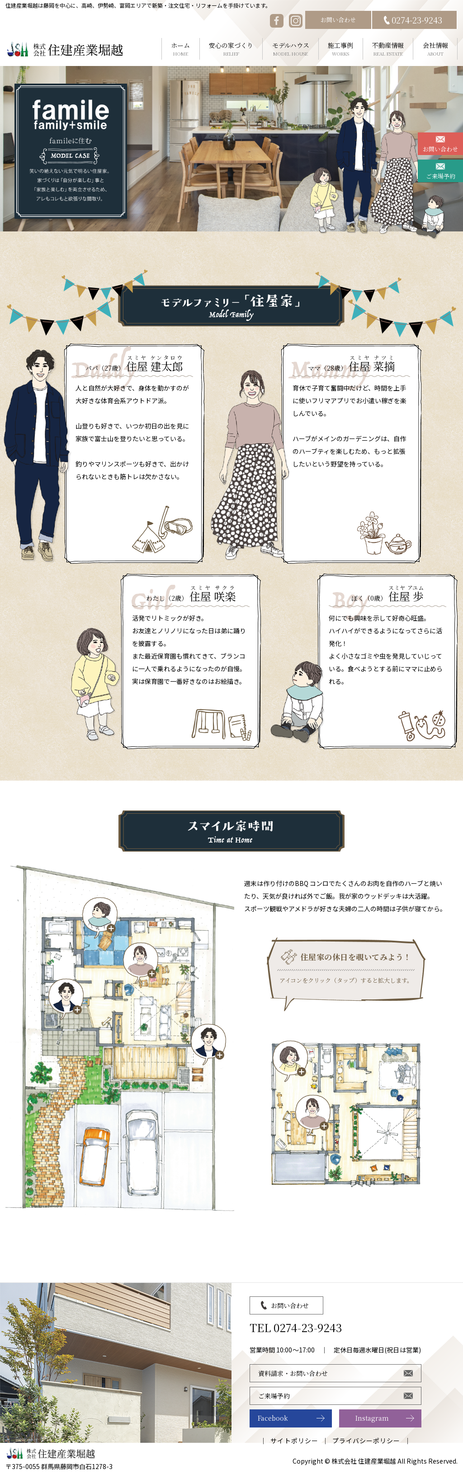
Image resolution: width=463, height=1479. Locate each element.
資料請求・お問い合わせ (293, 1373)
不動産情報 (388, 49)
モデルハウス (290, 49)
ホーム (180, 49)
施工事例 (341, 49)
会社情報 (435, 49)
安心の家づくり (231, 49)
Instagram (372, 1417)
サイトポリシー (294, 1440)
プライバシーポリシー (366, 1440)
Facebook (273, 1417)
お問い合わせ (338, 19)
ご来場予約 (440, 176)
